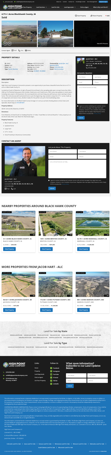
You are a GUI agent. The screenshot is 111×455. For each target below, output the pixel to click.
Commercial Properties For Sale (16, 347)
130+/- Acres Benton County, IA (53, 239)
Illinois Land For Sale (43, 335)
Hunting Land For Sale (41, 347)
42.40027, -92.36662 (39, 71)
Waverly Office (54, 65)
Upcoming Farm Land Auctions (95, 347)
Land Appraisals (70, 7)
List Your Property (26, 7)
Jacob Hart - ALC (63, 63)
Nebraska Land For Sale (25, 337)
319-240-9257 (20, 103)
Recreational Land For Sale (66, 347)
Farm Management (92, 1)
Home (36, 368)
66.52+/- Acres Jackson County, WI (17, 300)
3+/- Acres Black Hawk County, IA (17, 239)
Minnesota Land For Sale (80, 335)
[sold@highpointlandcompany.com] (14, 1)
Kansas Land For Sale (67, 335)
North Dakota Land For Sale (40, 337)
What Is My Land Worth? (100, 7)
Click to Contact (58, 69)
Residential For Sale (80, 347)
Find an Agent (84, 7)
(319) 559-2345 (9, 2)
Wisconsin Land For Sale (85, 337)
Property (37, 371)
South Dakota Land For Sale (70, 337)
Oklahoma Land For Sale (55, 337)
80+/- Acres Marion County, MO (90, 300)
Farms (10, 69)
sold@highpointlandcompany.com (25, 1)
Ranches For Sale (53, 347)
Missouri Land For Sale (95, 335)
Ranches (15, 69)
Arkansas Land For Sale (16, 335)
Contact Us (71, 1)
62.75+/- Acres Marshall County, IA (92, 239)
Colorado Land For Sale (30, 335)
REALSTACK (104, 451)
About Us (58, 1)
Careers (65, 1)
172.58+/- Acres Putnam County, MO (55, 300)
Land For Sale (55, 7)
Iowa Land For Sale (55, 335)
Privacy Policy (97, 113)
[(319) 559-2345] (3, 1)
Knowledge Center (80, 1)
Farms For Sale (30, 347)
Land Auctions (41, 7)
